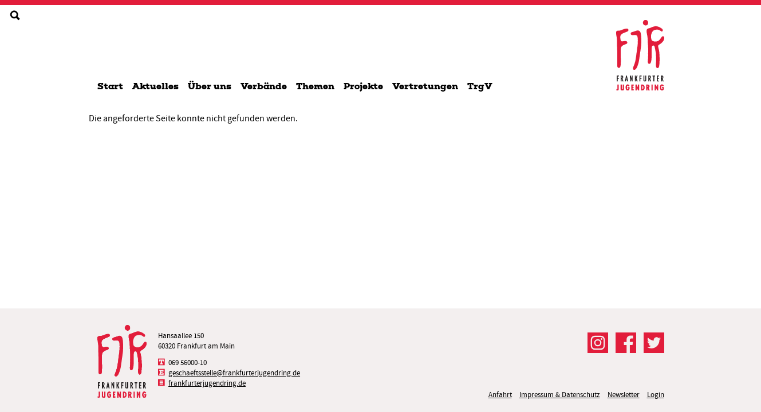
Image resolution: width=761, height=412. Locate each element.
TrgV (479, 86)
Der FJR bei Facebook (626, 342)
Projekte (363, 86)
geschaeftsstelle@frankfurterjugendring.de (234, 373)
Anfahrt (500, 394)
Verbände (263, 86)
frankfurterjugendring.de (207, 383)
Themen (315, 86)
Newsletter (624, 394)
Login (655, 394)
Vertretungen (425, 86)
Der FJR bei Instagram (597, 342)
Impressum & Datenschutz (559, 394)
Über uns (209, 86)
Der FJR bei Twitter (654, 342)
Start (110, 86)
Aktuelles (155, 86)
